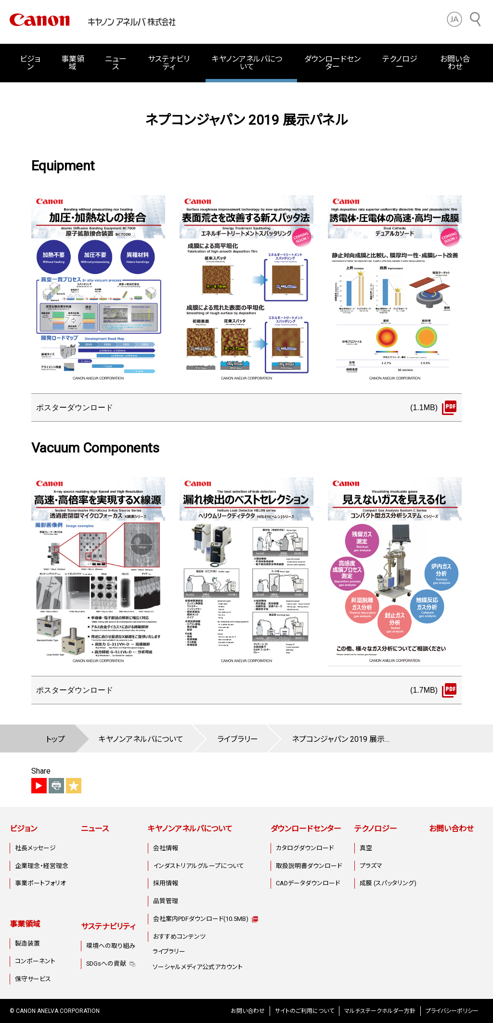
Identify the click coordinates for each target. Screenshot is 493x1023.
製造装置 (27, 943)
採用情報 (165, 883)
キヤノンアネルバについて (190, 828)
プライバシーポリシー (452, 1011)
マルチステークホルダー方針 (379, 1011)
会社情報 (165, 848)
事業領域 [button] (72, 62)
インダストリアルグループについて (198, 865)
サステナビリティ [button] (169, 62)
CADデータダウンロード (308, 883)
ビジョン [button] (30, 62)
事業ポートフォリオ (40, 883)
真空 (366, 848)
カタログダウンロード (305, 848)
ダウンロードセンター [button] (332, 62)
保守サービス (33, 979)
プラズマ (371, 865)
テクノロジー (375, 828)
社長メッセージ (35, 848)
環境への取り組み (110, 945)
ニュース (116, 62)
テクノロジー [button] (399, 62)
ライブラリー (169, 951)
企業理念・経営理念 (41, 865)
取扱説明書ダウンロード (309, 865)
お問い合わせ (455, 62)
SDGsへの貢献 (106, 963)
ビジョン (23, 828)
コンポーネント (35, 961)
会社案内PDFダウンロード (200, 918)
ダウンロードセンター (306, 828)
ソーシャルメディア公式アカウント (198, 967)
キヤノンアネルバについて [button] (247, 62)
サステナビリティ (108, 926)
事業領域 (25, 924)
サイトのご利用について (304, 1011)
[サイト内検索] (475, 19)
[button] (454, 19)
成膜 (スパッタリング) (388, 883)
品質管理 (165, 901)
